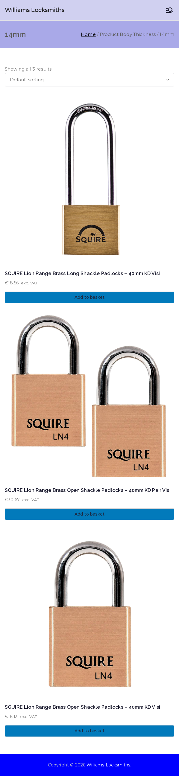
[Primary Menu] (169, 10)
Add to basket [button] (89, 297)
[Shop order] (89, 79)
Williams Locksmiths (34, 10)
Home (88, 34)
